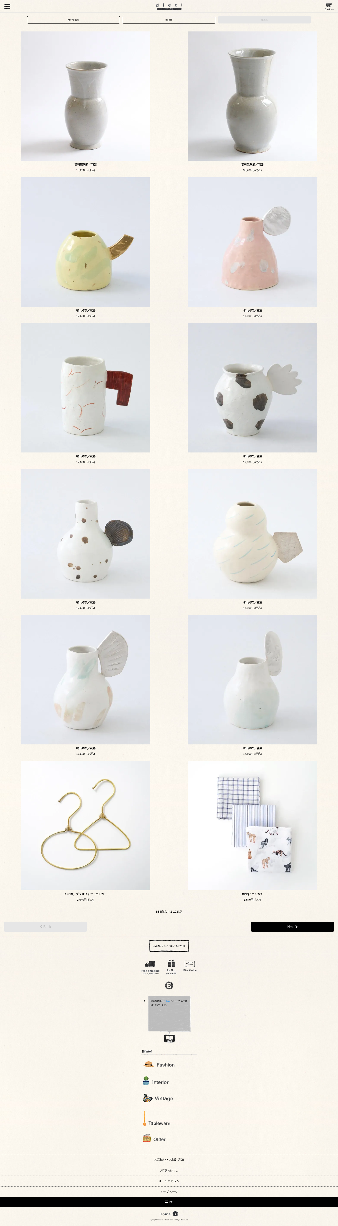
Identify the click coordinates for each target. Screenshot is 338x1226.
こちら (167, 1001)
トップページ (169, 1191)
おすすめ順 (73, 20)
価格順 (168, 20)
